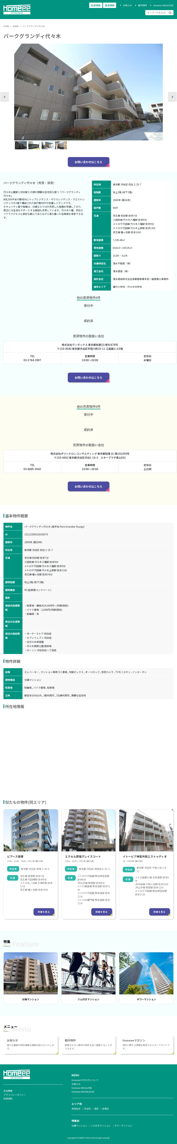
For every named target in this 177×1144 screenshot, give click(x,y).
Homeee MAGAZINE (163, 5)
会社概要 (7, 1090)
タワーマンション (146, 999)
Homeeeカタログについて (85, 1080)
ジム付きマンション (88, 999)
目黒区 (105, 1108)
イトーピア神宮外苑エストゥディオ (145, 856)
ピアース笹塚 (15, 856)
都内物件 (142, 5)
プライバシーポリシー (14, 1094)
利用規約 (7, 1098)
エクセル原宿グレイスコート (83, 856)
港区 (96, 1108)
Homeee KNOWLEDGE (83, 1091)
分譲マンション (30, 999)
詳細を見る (44, 911)
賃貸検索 (109, 5)
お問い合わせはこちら (88, 162)
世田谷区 (76, 1108)
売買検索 (96, 5)
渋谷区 (87, 1108)
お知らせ (127, 5)
